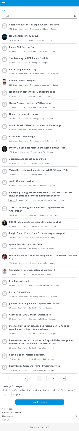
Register (16, 394)
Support (54, 29)
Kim (39, 62)
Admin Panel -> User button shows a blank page (35, 125)
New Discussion (40, 402)
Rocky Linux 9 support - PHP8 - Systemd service (34, 365)
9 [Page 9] (53, 378)
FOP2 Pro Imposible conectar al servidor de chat (35, 221)
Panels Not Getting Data (22, 47)
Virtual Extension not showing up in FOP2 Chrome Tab (38, 170)
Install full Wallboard (20, 292)
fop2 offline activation (21, 181)
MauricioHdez (46, 285)
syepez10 (45, 74)
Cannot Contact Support (22, 80)
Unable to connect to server (24, 114)
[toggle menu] (3, 3)
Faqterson (42, 370)
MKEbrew (45, 29)
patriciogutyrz (46, 215)
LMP (42, 40)
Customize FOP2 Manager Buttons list (30, 314)
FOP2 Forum (39, 3)
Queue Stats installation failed (26, 244)
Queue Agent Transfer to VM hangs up (30, 102)
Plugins (48, 96)
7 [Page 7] (44, 378)
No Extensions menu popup (24, 35)
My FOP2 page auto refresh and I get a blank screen (37, 147)
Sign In (6, 394)
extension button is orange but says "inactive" (34, 24)
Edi (44, 152)
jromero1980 (51, 200)
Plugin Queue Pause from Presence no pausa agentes (38, 233)
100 (63, 378)
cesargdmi (44, 333)
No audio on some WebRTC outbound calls (32, 91)
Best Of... (6, 419)
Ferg (42, 96)
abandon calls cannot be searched (27, 158)
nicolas (44, 263)
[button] (61, 402)
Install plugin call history (22, 69)
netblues (41, 308)
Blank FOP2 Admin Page (22, 136)
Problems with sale (19, 281)
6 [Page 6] (39, 378)
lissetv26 (41, 130)
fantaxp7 (41, 118)
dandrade (41, 249)
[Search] (74, 16)
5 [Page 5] (34, 378)
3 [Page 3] (25, 378)
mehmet (43, 186)
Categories (7, 409)
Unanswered (39, 416)
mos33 (40, 163)
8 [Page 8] (48, 378)
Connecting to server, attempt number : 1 (32, 269)
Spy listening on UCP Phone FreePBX (28, 58)
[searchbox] (39, 16)
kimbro (40, 174)
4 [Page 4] (29, 378)
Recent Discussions (11, 412)
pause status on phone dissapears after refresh (35, 303)
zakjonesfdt (46, 85)
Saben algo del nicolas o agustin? (27, 354)
